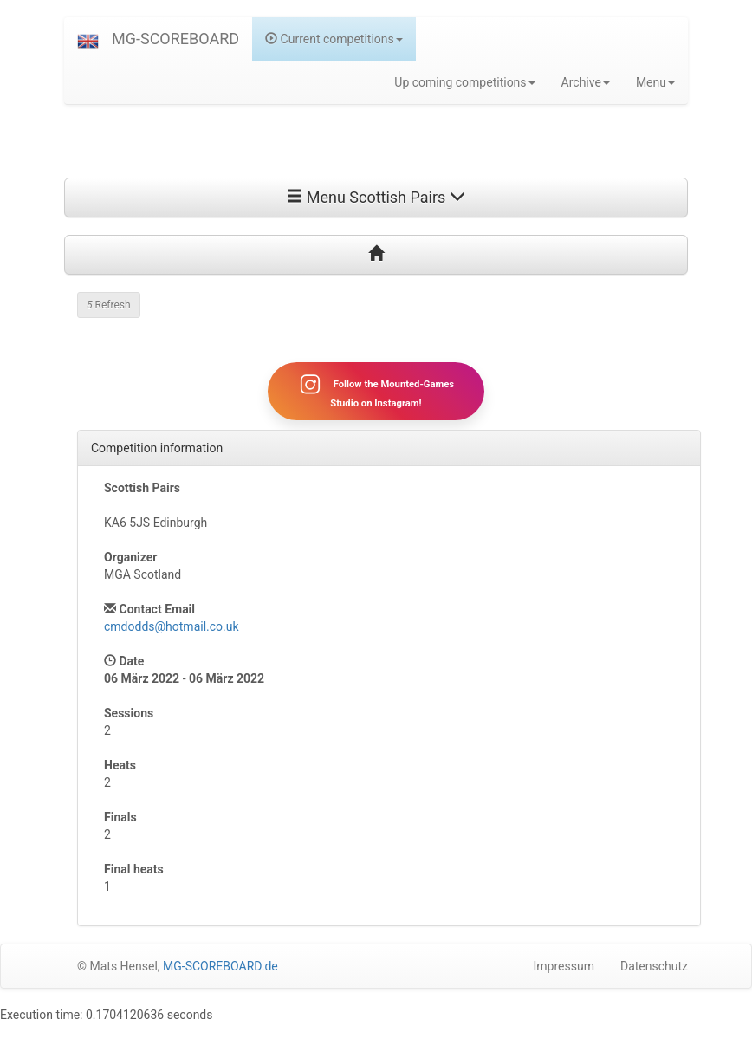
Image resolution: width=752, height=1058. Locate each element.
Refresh (109, 305)
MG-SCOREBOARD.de (220, 966)
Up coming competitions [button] (464, 82)
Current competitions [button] (334, 39)
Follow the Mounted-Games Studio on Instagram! (376, 391)
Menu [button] (655, 82)
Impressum (564, 966)
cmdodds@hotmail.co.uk (171, 626)
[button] (88, 39)
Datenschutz (654, 966)
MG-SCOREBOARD (175, 38)
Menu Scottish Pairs (376, 197)
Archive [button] (585, 82)
